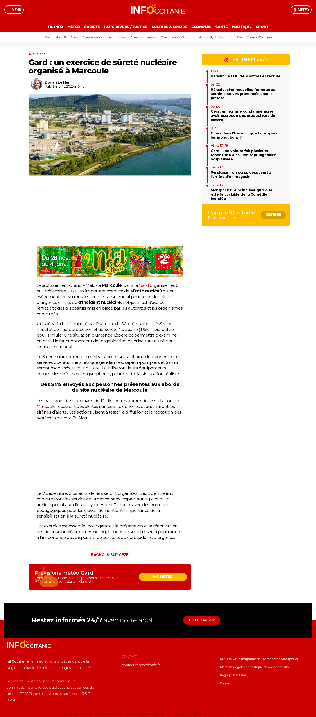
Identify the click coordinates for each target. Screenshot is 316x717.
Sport (264, 27)
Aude (72, 37)
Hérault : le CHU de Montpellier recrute (245, 76)
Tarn (243, 37)
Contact (226, 683)
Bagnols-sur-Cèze (109, 555)
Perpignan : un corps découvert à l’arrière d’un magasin (241, 174)
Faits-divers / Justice (125, 27)
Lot (232, 37)
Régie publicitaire (233, 675)
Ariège (151, 37)
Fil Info (53, 27)
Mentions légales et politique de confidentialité (255, 667)
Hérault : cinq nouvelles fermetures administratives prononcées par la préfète (243, 94)
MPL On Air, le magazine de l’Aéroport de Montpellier (259, 659)
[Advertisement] (110, 215)
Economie (202, 27)
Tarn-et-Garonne (263, 37)
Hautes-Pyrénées (213, 37)
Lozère (120, 37)
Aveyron (136, 37)
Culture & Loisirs (169, 27)
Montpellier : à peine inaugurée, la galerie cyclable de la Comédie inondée (241, 194)
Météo (71, 27)
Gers (165, 37)
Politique (244, 27)
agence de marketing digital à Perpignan (222, 714)
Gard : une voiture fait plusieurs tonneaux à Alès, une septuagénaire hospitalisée (243, 155)
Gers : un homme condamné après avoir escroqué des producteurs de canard (243, 115)
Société (91, 27)
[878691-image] (110, 275)
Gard (44, 37)
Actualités (37, 54)
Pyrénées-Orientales (96, 37)
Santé (223, 27)
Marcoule (46, 406)
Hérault (57, 37)
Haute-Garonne (184, 37)
